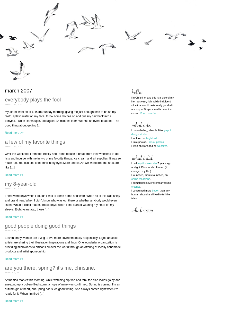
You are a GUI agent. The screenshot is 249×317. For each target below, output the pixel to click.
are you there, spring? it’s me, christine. (50, 268)
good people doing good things (40, 226)
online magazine (140, 178)
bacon (155, 190)
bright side (152, 138)
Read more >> (14, 132)
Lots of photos (156, 142)
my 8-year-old (20, 184)
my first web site (147, 163)
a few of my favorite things (35, 142)
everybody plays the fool (33, 100)
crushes (135, 186)
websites (162, 145)
